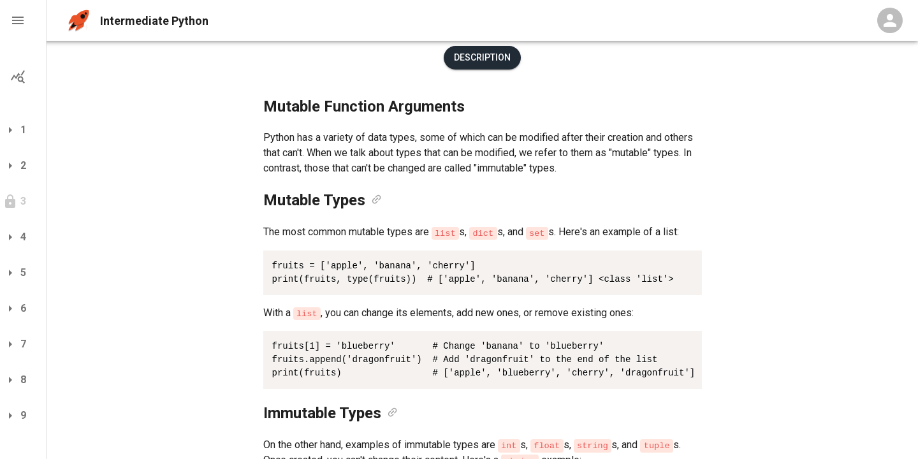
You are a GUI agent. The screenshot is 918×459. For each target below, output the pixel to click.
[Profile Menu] (890, 20)
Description (482, 57)
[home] (78, 20)
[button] (23, 20)
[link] (376, 200)
